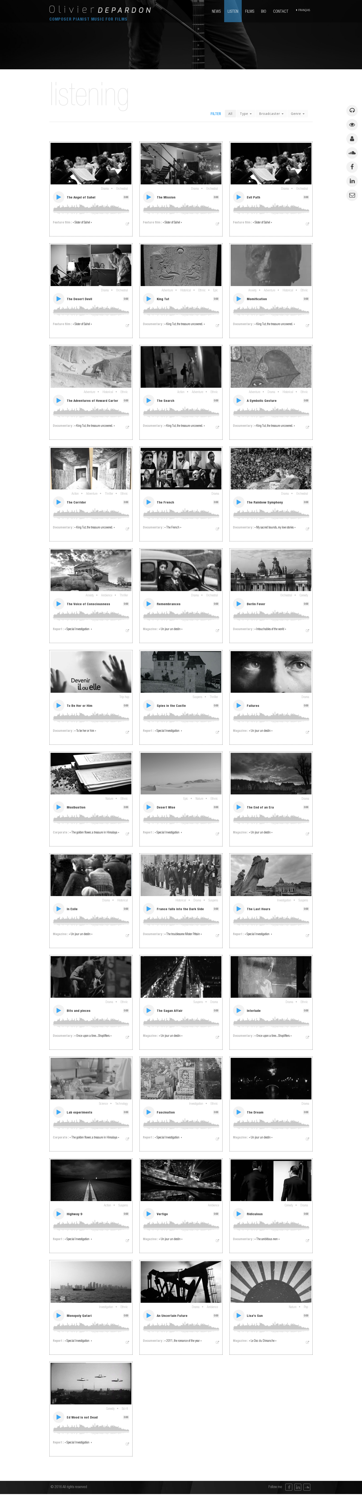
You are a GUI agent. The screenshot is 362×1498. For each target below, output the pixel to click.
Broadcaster (271, 115)
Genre (298, 115)
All (230, 115)
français (305, 11)
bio (264, 12)
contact (281, 12)
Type (246, 115)
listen (233, 12)
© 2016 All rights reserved (69, 1491)
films (250, 12)
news (216, 12)
